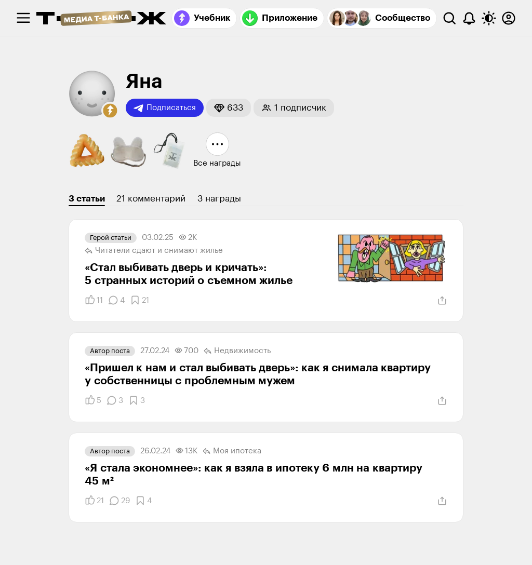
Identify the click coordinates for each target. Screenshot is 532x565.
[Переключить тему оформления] (489, 18)
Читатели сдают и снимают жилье (154, 251)
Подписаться (165, 108)
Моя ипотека (232, 451)
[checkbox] (23, 18)
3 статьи (87, 198)
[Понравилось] (93, 300)
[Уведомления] (469, 18)
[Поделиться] (442, 300)
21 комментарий (150, 198)
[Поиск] (449, 18)
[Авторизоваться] (508, 18)
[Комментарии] (116, 300)
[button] (110, 110)
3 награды (219, 198)
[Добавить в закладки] (139, 300)
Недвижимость (237, 351)
